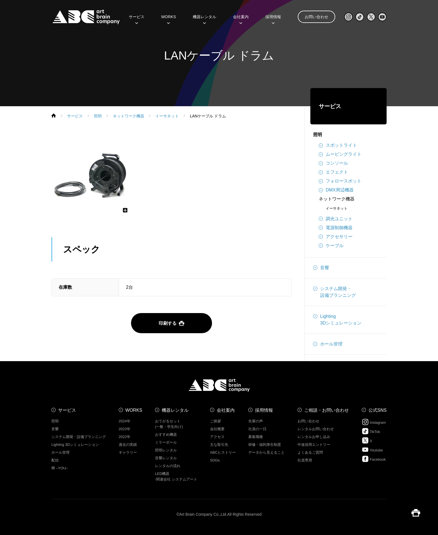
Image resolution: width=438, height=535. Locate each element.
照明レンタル (166, 450)
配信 (55, 460)
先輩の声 (255, 421)
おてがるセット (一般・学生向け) (169, 424)
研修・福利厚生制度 (264, 444)
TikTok (371, 431)
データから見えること (266, 452)
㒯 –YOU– (59, 468)
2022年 (124, 437)
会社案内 (241, 19)
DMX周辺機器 (336, 190)
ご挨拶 (215, 421)
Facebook (374, 458)
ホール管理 (327, 344)
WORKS (168, 19)
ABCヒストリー (223, 452)
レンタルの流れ (167, 466)
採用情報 (273, 19)
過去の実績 (128, 444)
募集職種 (255, 437)
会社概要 (217, 429)
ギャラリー (128, 452)
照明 (317, 134)
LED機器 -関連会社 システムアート (176, 476)
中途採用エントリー (313, 444)
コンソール (333, 163)
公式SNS (377, 410)
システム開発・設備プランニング (334, 291)
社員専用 (304, 460)
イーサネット (336, 208)
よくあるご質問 (310, 452)
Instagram (374, 421)
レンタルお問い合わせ (315, 429)
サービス (136, 19)
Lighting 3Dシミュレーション (75, 444)
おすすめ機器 (166, 434)
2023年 (124, 429)
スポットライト (338, 145)
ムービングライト (340, 154)
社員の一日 (257, 429)
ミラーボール (166, 442)
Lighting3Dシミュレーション (337, 319)
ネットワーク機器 (336, 199)
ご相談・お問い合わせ (326, 410)
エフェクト (333, 172)
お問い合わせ (316, 17)
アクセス (217, 437)
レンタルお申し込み (313, 437)
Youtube (372, 449)
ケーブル (331, 245)
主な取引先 (219, 444)
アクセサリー (336, 236)
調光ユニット (336, 219)
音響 (321, 267)
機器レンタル (204, 19)
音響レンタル (166, 458)
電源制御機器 (336, 227)
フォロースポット (340, 181)
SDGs (215, 460)
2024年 (124, 421)
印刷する (171, 323)
